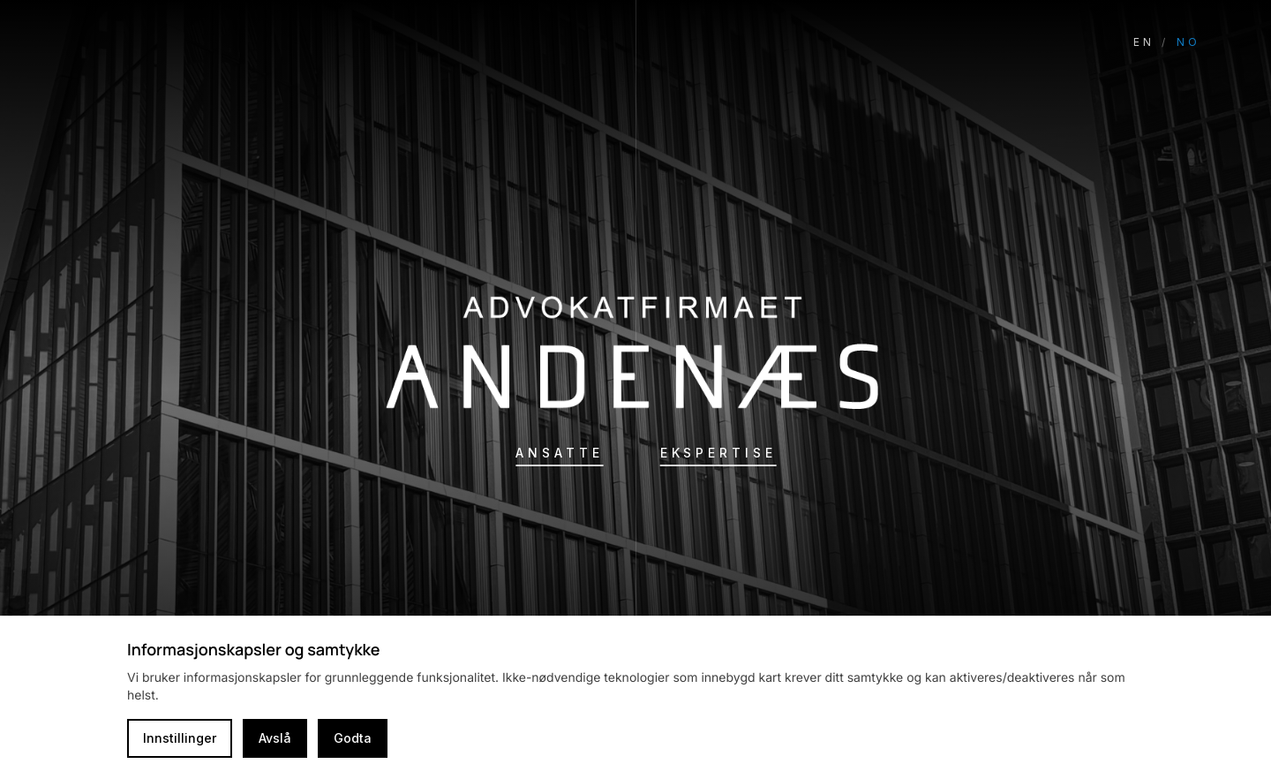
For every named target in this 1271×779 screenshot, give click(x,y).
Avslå (275, 737)
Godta (353, 737)
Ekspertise (718, 452)
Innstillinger (179, 737)
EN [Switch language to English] (1143, 42)
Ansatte (559, 452)
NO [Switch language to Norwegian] (1188, 42)
